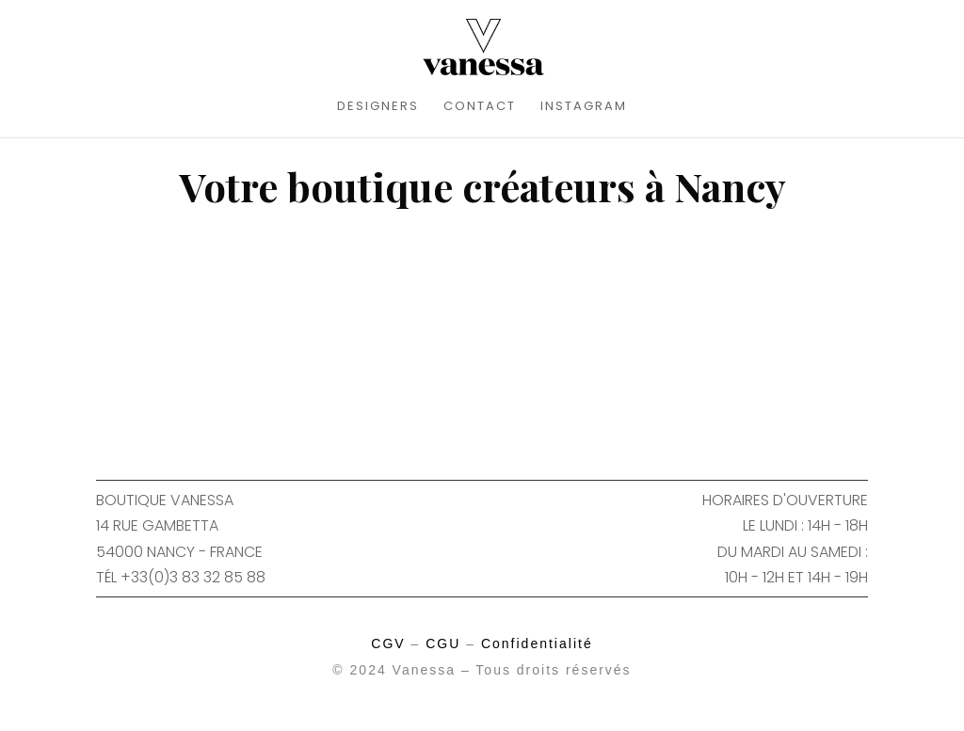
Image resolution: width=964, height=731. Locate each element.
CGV (388, 643)
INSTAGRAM (583, 107)
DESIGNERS (378, 107)
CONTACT (479, 107)
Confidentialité (537, 643)
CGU (443, 643)
